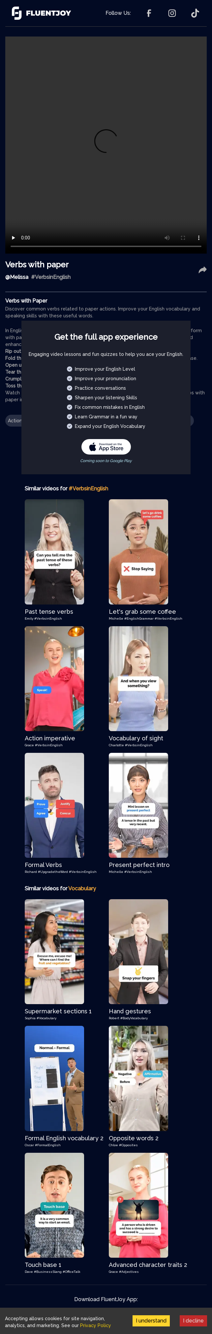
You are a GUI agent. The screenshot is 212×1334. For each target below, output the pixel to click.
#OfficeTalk (71, 1271)
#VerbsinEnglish (48, 618)
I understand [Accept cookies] (151, 1321)
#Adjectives (129, 1271)
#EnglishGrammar (139, 618)
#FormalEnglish (48, 1145)
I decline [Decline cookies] (193, 1321)
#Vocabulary (46, 1018)
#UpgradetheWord (53, 872)
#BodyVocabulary (134, 1018)
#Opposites (128, 1145)
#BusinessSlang (48, 1271)
